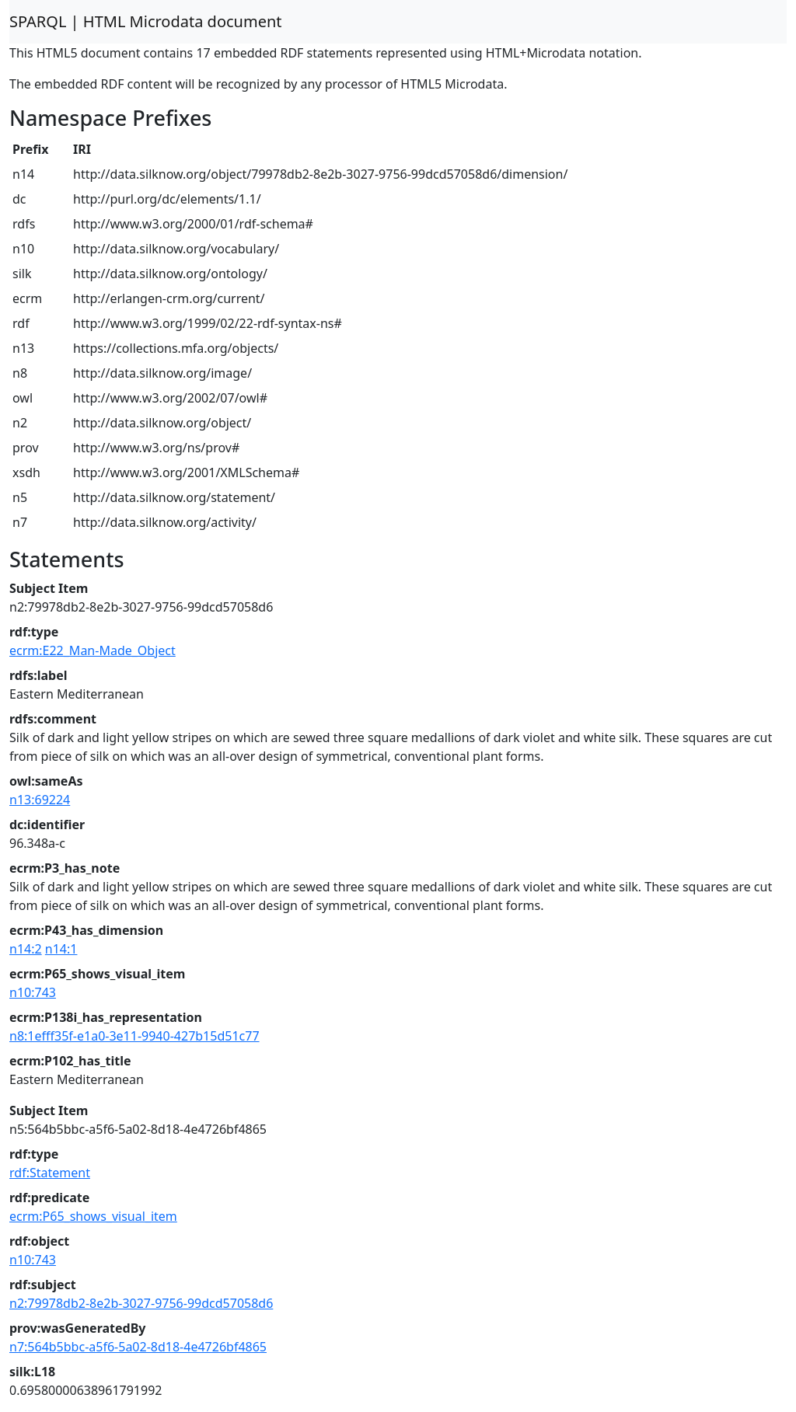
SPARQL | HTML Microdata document (145, 21)
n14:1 (61, 948)
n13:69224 (39, 799)
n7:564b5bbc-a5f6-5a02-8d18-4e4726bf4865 (138, 1346)
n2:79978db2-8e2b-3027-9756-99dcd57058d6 (141, 1303)
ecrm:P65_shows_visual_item (93, 1216)
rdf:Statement (49, 1172)
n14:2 (25, 948)
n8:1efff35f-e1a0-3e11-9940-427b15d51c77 (134, 1035)
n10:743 (32, 992)
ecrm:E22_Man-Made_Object (92, 650)
